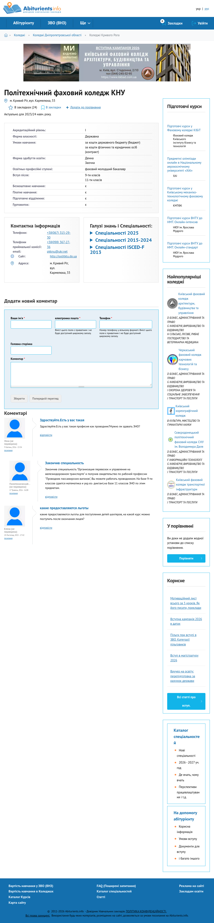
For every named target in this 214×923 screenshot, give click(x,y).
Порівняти (186, 558)
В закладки (53, 107)
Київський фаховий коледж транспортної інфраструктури (190, 484)
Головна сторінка (21, 344)
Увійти (203, 23)
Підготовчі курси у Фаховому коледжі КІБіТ (184, 128)
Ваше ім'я (18, 318)
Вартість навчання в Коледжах (31, 891)
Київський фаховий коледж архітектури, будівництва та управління (191, 303)
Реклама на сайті (191, 886)
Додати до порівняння (85, 107)
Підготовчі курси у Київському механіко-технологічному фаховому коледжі (185, 194)
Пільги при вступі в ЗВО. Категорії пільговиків (183, 639)
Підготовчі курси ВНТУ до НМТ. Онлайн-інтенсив (184, 220)
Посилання (8, 450)
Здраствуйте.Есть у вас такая (62, 420)
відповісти (46, 435)
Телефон (105, 318)
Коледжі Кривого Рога (104, 35)
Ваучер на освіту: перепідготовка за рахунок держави (182, 676)
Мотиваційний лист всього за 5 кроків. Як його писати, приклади (185, 603)
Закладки (175, 23)
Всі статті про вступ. (186, 701)
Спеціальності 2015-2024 (123, 240)
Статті (101, 897)
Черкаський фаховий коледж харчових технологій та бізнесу (190, 359)
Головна (7, 35)
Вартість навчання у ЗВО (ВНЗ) (31, 886)
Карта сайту (17, 902)
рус (207, 9)
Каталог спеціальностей (187, 737)
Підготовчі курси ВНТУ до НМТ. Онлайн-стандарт (184, 245)
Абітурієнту (23, 23)
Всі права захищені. (37, 915)
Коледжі (19, 35)
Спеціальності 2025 (117, 232)
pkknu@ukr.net (57, 251)
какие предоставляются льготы (64, 508)
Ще (83, 23)
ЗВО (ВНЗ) (57, 23)
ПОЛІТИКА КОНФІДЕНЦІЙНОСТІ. (146, 911)
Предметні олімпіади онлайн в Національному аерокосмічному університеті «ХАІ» (184, 164)
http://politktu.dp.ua (63, 256)
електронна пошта (67, 318)
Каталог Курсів (19, 897)
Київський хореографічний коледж (187, 411)
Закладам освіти (191, 891)
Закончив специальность (64, 463)
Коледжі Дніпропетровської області (57, 35)
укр (198, 9)
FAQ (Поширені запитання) (116, 886)
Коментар (18, 359)
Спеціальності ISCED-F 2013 (117, 250)
